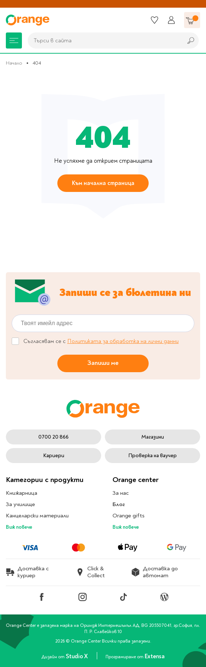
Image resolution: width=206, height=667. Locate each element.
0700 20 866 (53, 436)
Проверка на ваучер (152, 455)
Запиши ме (103, 363)
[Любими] (154, 20)
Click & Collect (90, 572)
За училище (20, 504)
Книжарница (21, 493)
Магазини (152, 436)
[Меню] (14, 40)
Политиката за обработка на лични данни (123, 341)
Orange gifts (128, 515)
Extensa (155, 656)
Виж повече (19, 527)
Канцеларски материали (37, 515)
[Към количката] (192, 20)
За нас (120, 493)
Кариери (53, 455)
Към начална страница (103, 183)
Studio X (77, 656)
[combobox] (103, 40)
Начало (14, 63)
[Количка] (192, 20)
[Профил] (171, 20)
